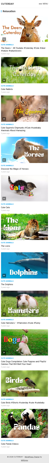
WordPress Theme (32, 457)
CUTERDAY (7, 3)
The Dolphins (7, 284)
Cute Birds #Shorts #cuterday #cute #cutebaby (22, 402)
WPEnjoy (24, 460)
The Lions (5, 246)
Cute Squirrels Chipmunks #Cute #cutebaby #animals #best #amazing (21, 129)
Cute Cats (5, 207)
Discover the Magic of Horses (15, 169)
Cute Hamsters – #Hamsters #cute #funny (20, 323)
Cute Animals (7, 45)
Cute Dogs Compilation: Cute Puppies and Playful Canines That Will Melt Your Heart (23, 362)
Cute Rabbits (7, 89)
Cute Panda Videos (10, 444)
